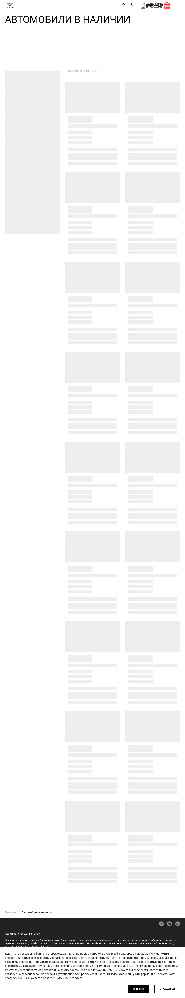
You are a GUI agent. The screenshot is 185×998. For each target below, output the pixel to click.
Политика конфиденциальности (23, 933)
